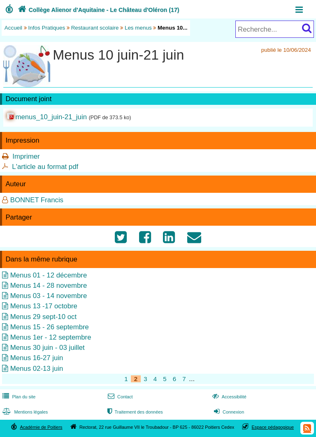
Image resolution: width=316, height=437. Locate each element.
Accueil (13, 28)
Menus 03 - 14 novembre (48, 296)
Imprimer (26, 156)
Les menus (138, 28)
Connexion (228, 411)
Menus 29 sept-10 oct (43, 317)
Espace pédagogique (273, 427)
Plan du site (18, 396)
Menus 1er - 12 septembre (50, 337)
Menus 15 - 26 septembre (49, 327)
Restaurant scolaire (95, 28)
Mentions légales (24, 411)
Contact (119, 396)
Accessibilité (228, 396)
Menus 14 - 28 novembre (48, 285)
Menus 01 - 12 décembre (48, 275)
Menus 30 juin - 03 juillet (47, 347)
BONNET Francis (36, 200)
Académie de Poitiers (41, 427)
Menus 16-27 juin (36, 358)
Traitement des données (134, 411)
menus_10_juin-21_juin (51, 117)
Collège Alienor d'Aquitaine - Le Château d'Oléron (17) (97, 10)
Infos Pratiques (46, 28)
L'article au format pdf (45, 167)
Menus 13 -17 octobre (43, 306)
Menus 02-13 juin (36, 368)
